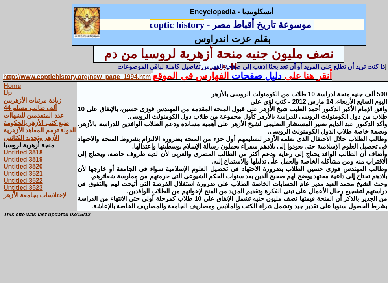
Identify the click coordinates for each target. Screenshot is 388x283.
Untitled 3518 (23, 152)
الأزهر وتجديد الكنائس (31, 137)
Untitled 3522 (23, 180)
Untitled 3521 (23, 173)
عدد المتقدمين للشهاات (34, 115)
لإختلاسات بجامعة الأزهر (35, 195)
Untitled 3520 (23, 166)
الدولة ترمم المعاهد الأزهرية (40, 130)
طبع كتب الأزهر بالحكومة (36, 122)
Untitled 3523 (23, 187)
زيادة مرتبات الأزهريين (32, 100)
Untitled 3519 (23, 159)
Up (8, 93)
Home (12, 86)
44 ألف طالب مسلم (30, 108)
